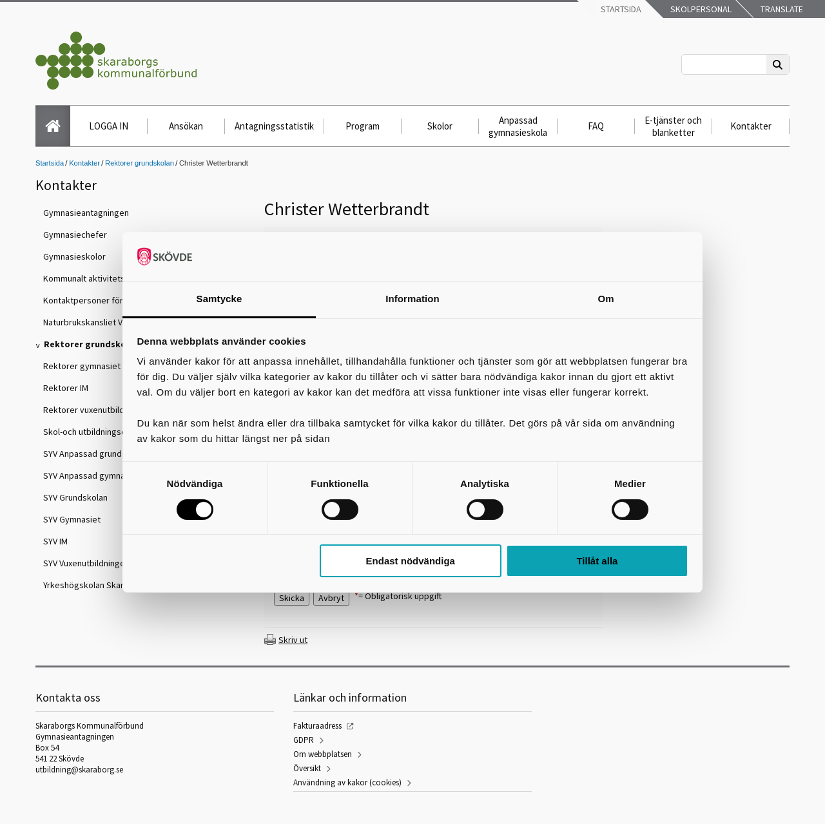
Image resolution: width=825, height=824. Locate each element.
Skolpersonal (700, 9)
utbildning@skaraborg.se (79, 769)
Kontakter (751, 126)
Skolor (439, 126)
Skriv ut (292, 640)
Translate (781, 9)
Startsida (620, 9)
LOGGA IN (108, 126)
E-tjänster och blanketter (673, 126)
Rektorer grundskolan (139, 163)
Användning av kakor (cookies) (347, 782)
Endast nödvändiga (410, 560)
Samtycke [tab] (219, 298)
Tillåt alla (596, 560)
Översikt (307, 768)
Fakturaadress (317, 725)
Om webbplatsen (322, 754)
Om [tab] (605, 298)
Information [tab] (412, 298)
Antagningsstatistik (274, 126)
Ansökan (186, 126)
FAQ (596, 126)
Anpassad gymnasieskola (518, 126)
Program (362, 126)
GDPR (303, 739)
